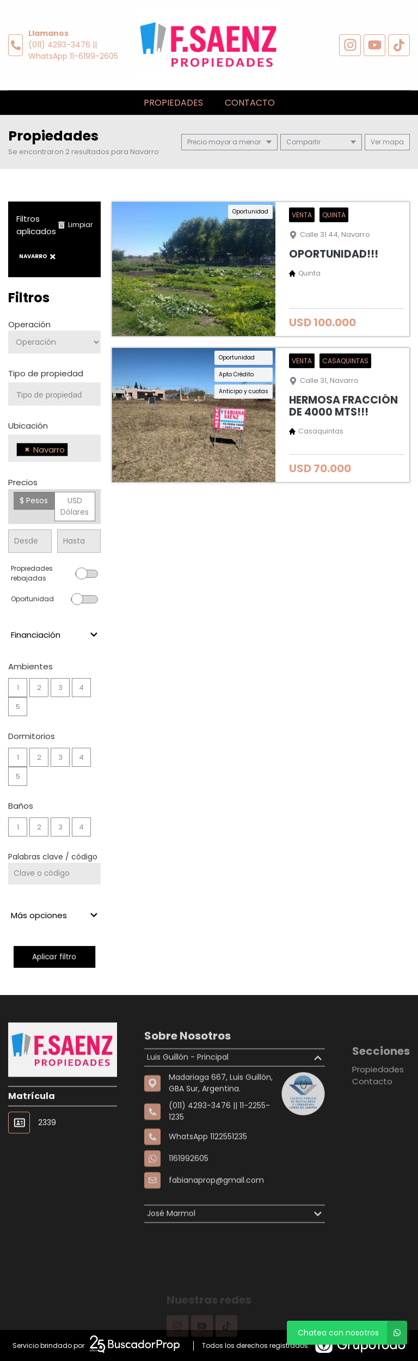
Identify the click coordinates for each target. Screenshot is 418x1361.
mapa (387, 142)
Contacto (250, 102)
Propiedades (173, 102)
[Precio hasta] (79, 541)
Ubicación (28, 425)
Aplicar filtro (54, 956)
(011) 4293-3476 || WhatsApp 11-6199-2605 (73, 50)
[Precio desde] (30, 541)
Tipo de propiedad (45, 373)
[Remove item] (27, 449)
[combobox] (54, 394)
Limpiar (75, 224)
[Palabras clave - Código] (54, 873)
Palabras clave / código (52, 856)
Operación (29, 324)
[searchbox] (58, 395)
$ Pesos (34, 500)
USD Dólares (74, 506)
